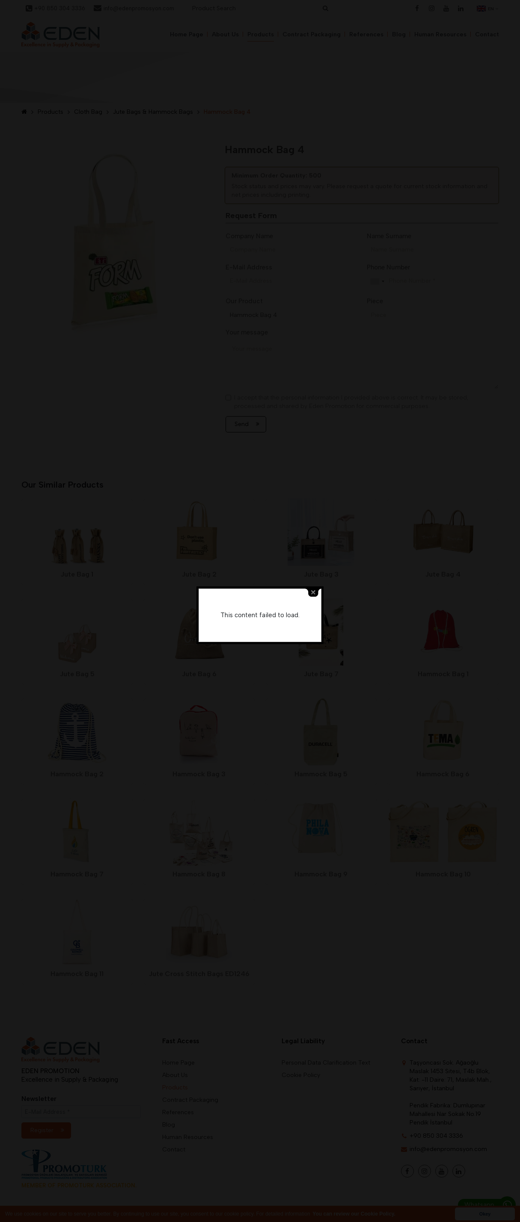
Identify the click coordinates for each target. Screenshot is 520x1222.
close (313, 593)
